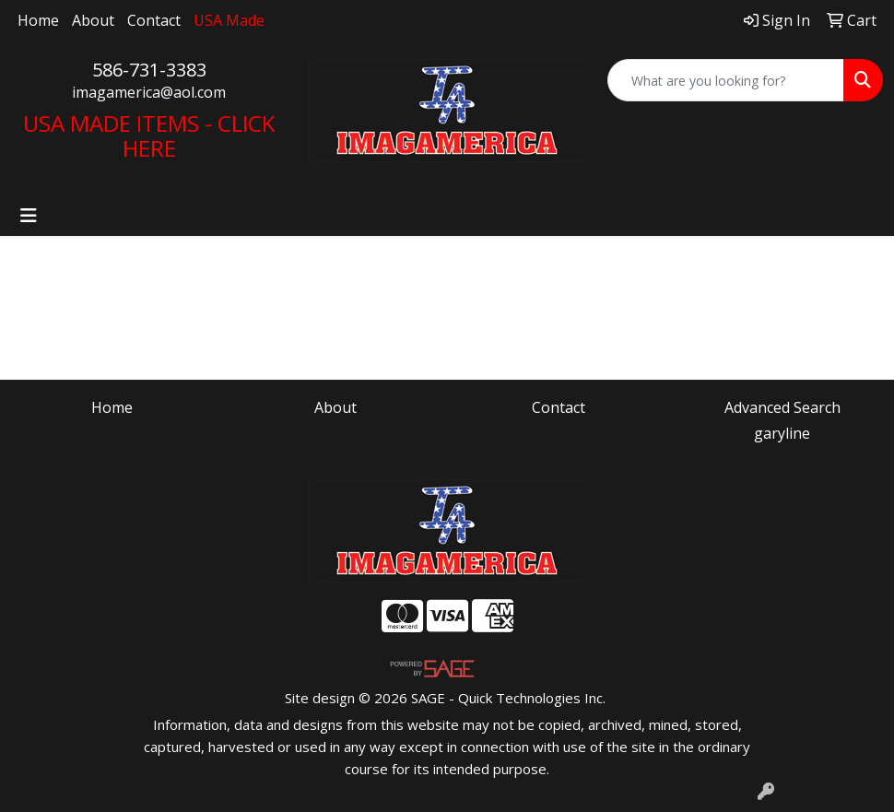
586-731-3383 (149, 69)
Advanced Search (782, 407)
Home (38, 20)
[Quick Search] (725, 80)
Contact (154, 20)
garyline (782, 433)
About (93, 20)
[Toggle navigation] (28, 216)
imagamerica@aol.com (149, 92)
